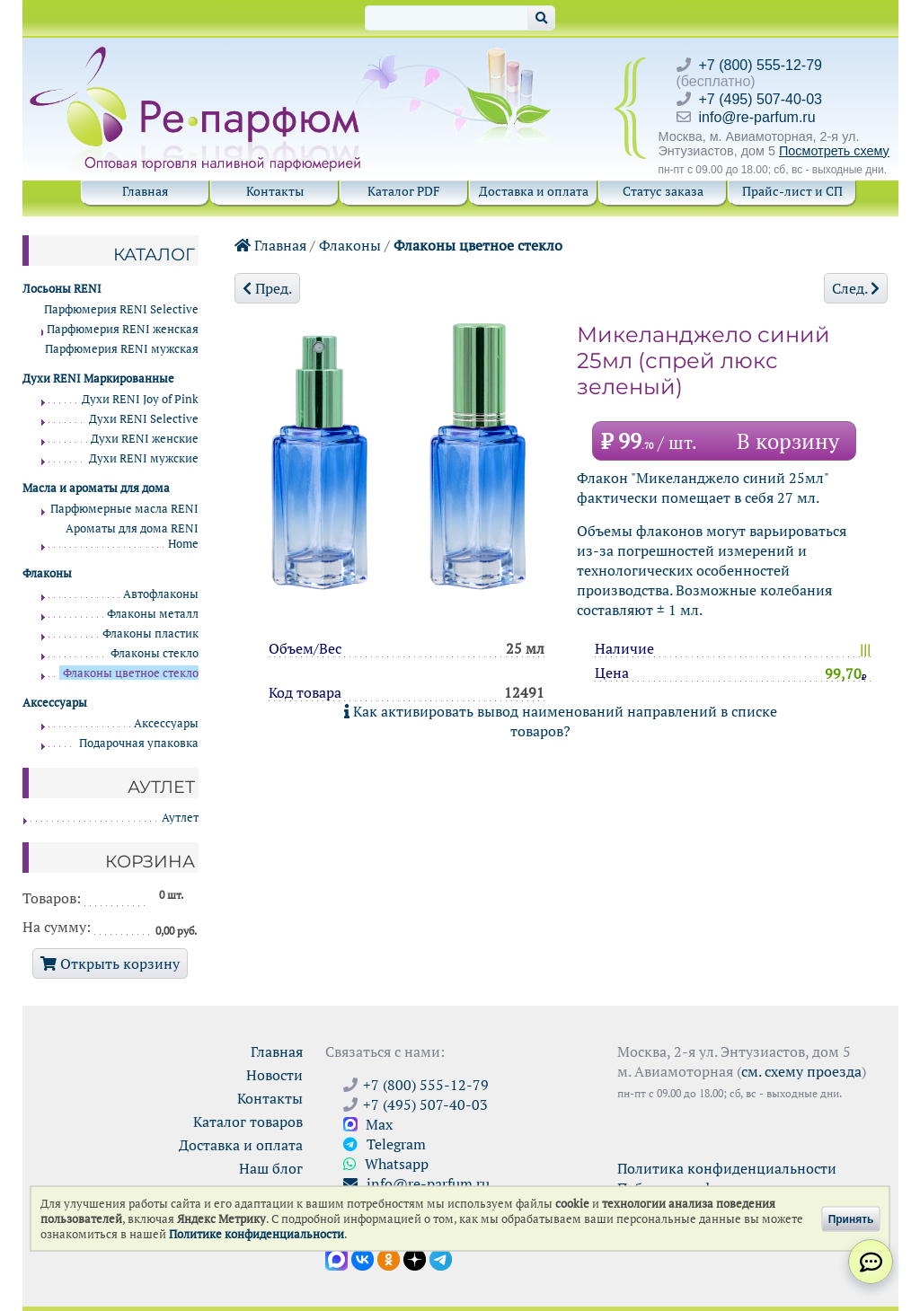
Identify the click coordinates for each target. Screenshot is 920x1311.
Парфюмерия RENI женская (123, 329)
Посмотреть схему (834, 151)
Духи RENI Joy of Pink (140, 399)
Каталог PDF (403, 190)
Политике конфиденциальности (256, 1234)
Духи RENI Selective (144, 419)
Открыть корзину (110, 963)
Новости (274, 1075)
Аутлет (180, 817)
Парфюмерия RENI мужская (122, 348)
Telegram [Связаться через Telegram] (384, 1144)
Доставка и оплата (533, 190)
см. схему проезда (801, 1071)
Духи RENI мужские (144, 458)
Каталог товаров (248, 1121)
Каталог (154, 254)
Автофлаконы (161, 594)
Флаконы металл (153, 613)
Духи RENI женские (145, 438)
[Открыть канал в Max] (336, 1258)
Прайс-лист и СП (792, 190)
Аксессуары (166, 723)
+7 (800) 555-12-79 (760, 65)
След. (856, 288)
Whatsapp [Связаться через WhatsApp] (386, 1164)
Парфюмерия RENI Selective (121, 309)
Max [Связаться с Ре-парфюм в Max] (368, 1124)
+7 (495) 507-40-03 (760, 99)
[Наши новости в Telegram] (440, 1258)
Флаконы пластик (150, 633)
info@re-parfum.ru (757, 117)
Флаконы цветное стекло (478, 245)
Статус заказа (663, 190)
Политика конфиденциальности (726, 1168)
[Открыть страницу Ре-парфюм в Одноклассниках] (388, 1258)
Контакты (275, 190)
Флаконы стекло (155, 653)
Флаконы (350, 245)
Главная (145, 190)
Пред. (267, 288)
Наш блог (271, 1168)
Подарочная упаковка (139, 743)
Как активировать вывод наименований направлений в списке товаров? (560, 721)
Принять (851, 1218)
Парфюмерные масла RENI (124, 508)
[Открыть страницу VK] (362, 1258)
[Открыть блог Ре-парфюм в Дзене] (414, 1258)
